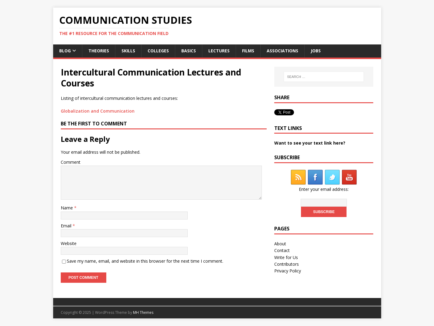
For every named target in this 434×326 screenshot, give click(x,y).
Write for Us (286, 257)
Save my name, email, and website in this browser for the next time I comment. (145, 261)
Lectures (219, 51)
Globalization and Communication (98, 111)
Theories (98, 51)
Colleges (158, 51)
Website (69, 243)
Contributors (286, 264)
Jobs (316, 51)
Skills (128, 51)
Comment (70, 162)
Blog (65, 51)
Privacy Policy (287, 271)
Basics (188, 51)
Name (67, 208)
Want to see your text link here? (309, 143)
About (280, 244)
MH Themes (143, 312)
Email (67, 226)
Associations (282, 51)
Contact (282, 250)
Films (248, 51)
